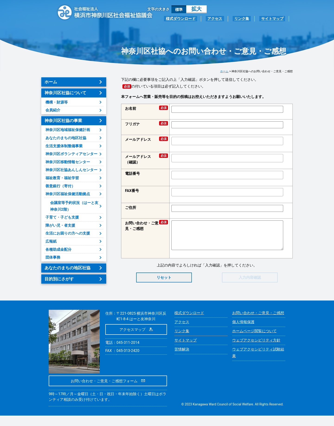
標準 (179, 9)
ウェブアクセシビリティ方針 (256, 350)
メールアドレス (145, 139)
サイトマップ (274, 18)
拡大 (196, 9)
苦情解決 (181, 359)
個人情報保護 (243, 332)
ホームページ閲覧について (254, 341)
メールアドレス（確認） (145, 159)
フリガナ (145, 123)
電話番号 (132, 173)
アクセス (223, 18)
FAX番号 (132, 190)
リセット (164, 277)
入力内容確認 (250, 277)
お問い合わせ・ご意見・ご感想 (145, 225)
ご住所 (130, 207)
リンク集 (246, 18)
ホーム (224, 71)
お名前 (145, 108)
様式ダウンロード (192, 18)
